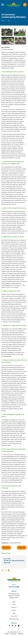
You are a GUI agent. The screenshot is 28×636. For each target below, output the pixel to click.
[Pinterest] (12, 625)
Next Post (22, 547)
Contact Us (14, 616)
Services (14, 610)
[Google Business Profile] (18, 625)
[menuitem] (7, 634)
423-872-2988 (14, 587)
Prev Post (6, 547)
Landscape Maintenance (15, 543)
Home (14, 604)
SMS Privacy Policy (14, 619)
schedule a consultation (7, 533)
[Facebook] (9, 625)
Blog (14, 613)
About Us (13, 607)
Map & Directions (14, 597)
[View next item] (9, 570)
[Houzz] (15, 625)
